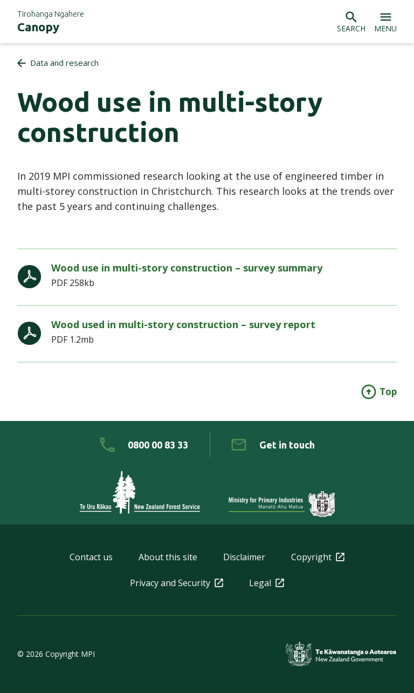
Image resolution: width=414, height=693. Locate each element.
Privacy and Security (176, 583)
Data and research (64, 62)
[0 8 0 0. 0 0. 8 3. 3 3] (144, 444)
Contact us (91, 557)
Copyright (317, 557)
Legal (266, 583)
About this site (168, 557)
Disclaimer (244, 557)
